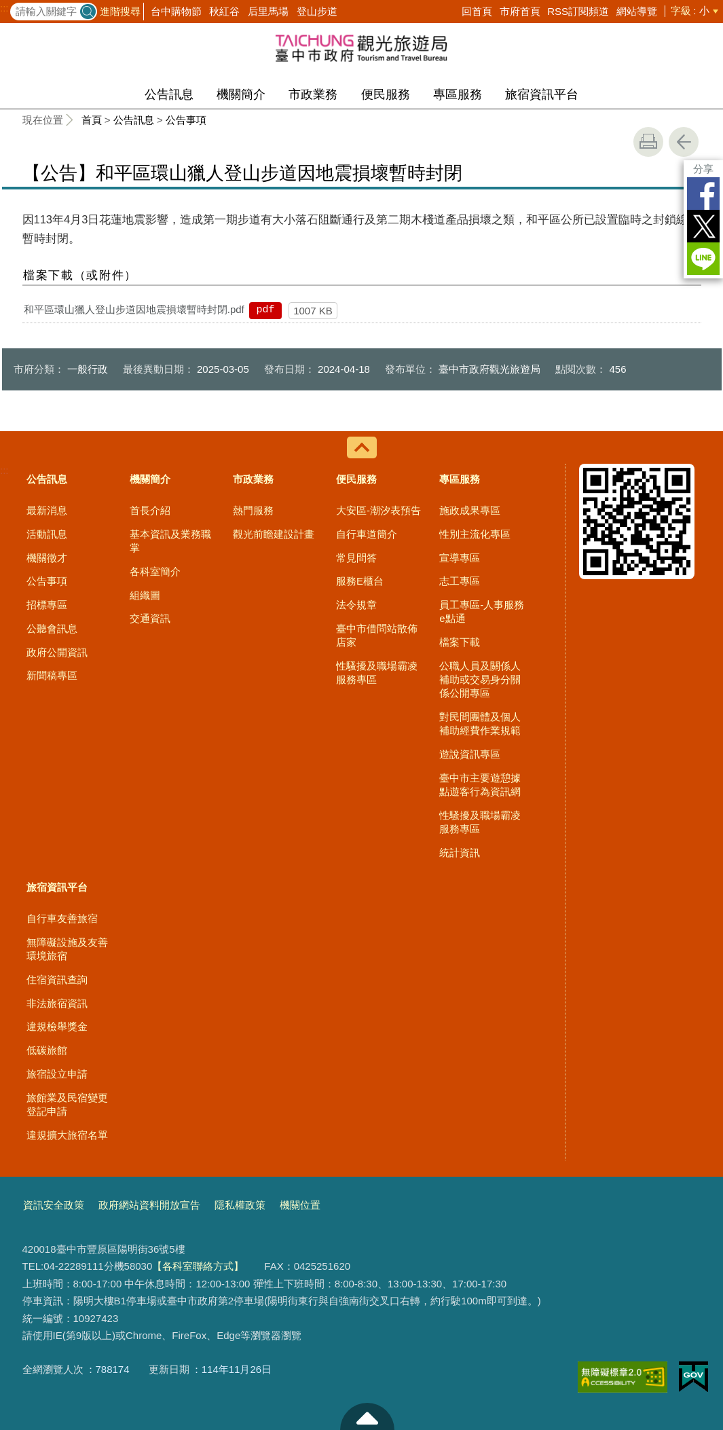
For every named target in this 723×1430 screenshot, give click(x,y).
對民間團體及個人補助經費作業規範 (480, 723)
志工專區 (459, 581)
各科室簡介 (155, 571)
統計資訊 (459, 852)
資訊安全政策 (53, 1205)
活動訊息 (46, 534)
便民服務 (385, 94)
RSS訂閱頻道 (578, 11)
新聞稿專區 (51, 675)
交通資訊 (150, 618)
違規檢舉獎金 (57, 1026)
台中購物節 (176, 11)
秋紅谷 (224, 11)
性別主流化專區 (475, 534)
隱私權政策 (240, 1205)
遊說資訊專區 (469, 754)
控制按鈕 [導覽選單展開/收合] (362, 447)
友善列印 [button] (648, 142)
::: (4, 8)
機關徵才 (46, 558)
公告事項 (186, 120)
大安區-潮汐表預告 (378, 510)
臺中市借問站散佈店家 (377, 635)
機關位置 (300, 1205)
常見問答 (356, 558)
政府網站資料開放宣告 (149, 1205)
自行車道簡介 (366, 534)
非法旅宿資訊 (57, 1003)
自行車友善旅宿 (62, 918)
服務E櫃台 (360, 581)
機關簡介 (241, 94)
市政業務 (313, 94)
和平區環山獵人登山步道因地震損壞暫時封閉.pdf (134, 309)
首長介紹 (150, 510)
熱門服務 (253, 510)
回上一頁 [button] (684, 142)
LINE (703, 258)
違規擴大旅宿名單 (67, 1135)
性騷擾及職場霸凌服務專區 (377, 672)
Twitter (703, 226)
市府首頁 (520, 11)
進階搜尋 (120, 11)
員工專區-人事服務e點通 (481, 611)
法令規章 (356, 604)
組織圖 (145, 595)
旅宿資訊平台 (541, 94)
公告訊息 (169, 94)
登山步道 (317, 11)
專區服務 (457, 94)
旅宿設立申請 (57, 1074)
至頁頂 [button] (367, 1416)
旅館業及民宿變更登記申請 (67, 1104)
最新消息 (46, 510)
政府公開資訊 (57, 652)
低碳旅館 (46, 1050)
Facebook (703, 193)
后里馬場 (268, 11)
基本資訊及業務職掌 (170, 540)
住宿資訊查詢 (57, 979)
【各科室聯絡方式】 (198, 1266)
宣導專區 (459, 558)
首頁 (91, 120)
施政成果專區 (469, 510)
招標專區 (46, 604)
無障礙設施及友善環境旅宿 (67, 948)
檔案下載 (459, 642)
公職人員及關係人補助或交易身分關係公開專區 (480, 679)
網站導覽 (636, 11)
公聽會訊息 (51, 628)
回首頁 (477, 11)
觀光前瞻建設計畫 (273, 534)
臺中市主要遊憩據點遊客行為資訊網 (480, 784)
